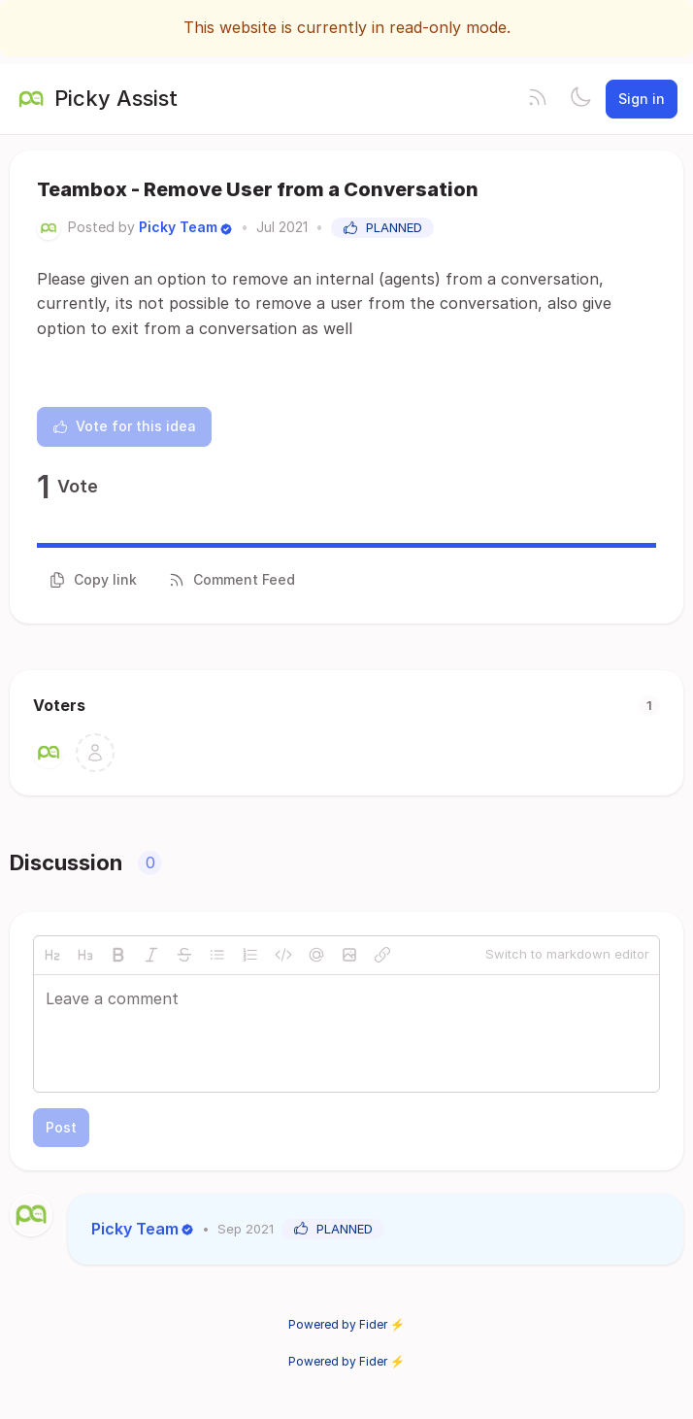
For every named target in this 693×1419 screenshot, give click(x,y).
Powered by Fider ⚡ (346, 1324)
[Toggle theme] (580, 99)
